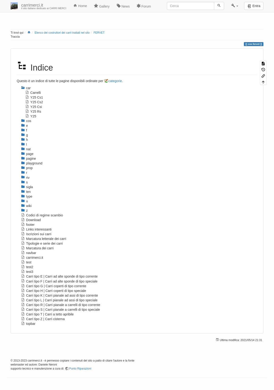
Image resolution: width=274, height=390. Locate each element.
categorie (115, 81)
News (123, 6)
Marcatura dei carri (37, 248)
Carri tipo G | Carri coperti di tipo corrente (53, 286)
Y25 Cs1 (34, 97)
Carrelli (33, 93)
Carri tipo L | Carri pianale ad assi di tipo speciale (59, 300)
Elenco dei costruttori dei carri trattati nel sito (62, 32)
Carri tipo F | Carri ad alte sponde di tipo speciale (59, 281)
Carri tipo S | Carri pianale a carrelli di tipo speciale (60, 309)
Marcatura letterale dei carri (43, 239)
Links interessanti (36, 229)
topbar (28, 324)
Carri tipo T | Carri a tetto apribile (47, 314)
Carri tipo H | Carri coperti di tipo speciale (53, 291)
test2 (27, 267)
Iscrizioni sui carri (36, 234)
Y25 (30, 116)
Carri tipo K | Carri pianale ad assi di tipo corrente (59, 295)
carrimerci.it (32, 257)
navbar (28, 253)
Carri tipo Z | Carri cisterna (43, 319)
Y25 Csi (33, 107)
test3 (27, 272)
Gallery (101, 6)
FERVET (99, 32)
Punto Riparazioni (80, 368)
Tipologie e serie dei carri (42, 243)
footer (28, 225)
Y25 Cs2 (34, 102)
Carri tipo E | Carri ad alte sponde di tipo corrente (59, 276)
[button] (235, 6)
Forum (144, 6)
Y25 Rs (33, 111)
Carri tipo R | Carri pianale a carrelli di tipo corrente (60, 305)
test (26, 262)
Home (80, 6)
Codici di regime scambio (42, 215)
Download (31, 220)
